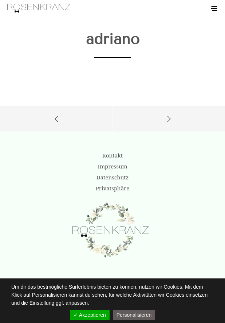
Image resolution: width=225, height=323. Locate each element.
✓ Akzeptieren (90, 315)
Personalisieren (134, 315)
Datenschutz (112, 177)
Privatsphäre (112, 188)
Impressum (112, 166)
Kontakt (112, 155)
